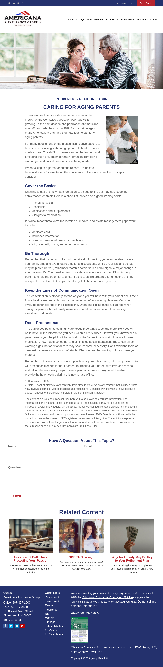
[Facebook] (22, 3)
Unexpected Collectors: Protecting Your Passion (31, 558)
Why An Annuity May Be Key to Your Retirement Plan (132, 558)
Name (12, 446)
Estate (49, 605)
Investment (52, 601)
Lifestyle (50, 622)
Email (88, 446)
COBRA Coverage (81, 557)
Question (14, 467)
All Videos (51, 630)
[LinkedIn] (14, 3)
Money (49, 617)
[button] (73, 19)
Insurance (51, 609)
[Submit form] (16, 496)
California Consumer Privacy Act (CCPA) (108, 597)
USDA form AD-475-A (85, 612)
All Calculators (54, 634)
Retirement (52, 597)
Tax (47, 613)
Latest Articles (54, 626)
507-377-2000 (125, 3)
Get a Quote (146, 3)
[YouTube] (18, 3)
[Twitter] (9, 3)
